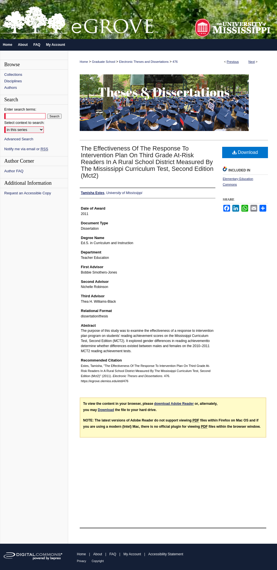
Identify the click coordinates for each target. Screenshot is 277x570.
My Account (132, 554)
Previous (233, 61)
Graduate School (103, 61)
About (97, 554)
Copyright (98, 561)
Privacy (81, 561)
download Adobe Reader (174, 404)
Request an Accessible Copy (27, 193)
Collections (13, 74)
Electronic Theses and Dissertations (143, 61)
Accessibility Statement (165, 554)
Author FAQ (13, 171)
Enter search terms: (20, 109)
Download (245, 152)
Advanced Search (18, 139)
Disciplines (13, 81)
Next (251, 61)
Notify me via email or (26, 149)
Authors (10, 87)
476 (175, 61)
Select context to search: (24, 123)
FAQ (112, 554)
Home (84, 61)
